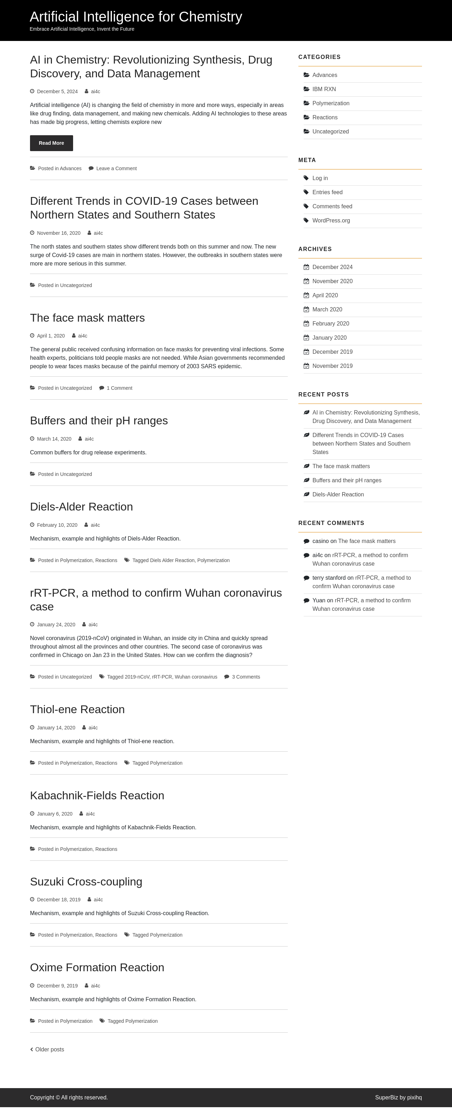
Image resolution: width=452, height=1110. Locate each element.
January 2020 (330, 339)
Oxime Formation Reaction (97, 969)
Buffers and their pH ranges (99, 423)
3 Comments (246, 679)
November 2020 (333, 283)
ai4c (95, 95)
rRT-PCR (162, 679)
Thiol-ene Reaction (77, 712)
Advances (71, 172)
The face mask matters (87, 321)
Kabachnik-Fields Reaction (97, 798)
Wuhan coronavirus (196, 679)
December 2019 (333, 353)
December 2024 (333, 268)
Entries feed (328, 194)
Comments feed (332, 208)
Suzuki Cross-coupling (86, 883)
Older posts (49, 1052)
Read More (51, 146)
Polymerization (76, 563)
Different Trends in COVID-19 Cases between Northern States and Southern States (362, 444)
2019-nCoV (137, 679)
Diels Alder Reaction (172, 563)
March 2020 (328, 311)
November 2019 (333, 367)
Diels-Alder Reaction (81, 509)
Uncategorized (76, 288)
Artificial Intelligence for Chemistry (136, 16)
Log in (320, 180)
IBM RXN (324, 92)
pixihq (414, 1100)
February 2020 (331, 325)
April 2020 (325, 297)
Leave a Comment (116, 172)
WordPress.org (331, 223)
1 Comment (119, 391)
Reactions (106, 563)
